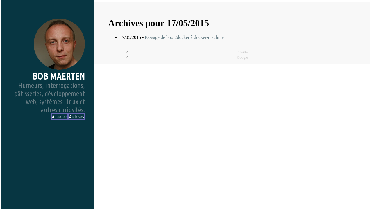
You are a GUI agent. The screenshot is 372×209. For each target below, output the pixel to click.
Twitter (243, 52)
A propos (59, 116)
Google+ (243, 57)
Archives (76, 116)
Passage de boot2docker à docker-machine (184, 37)
